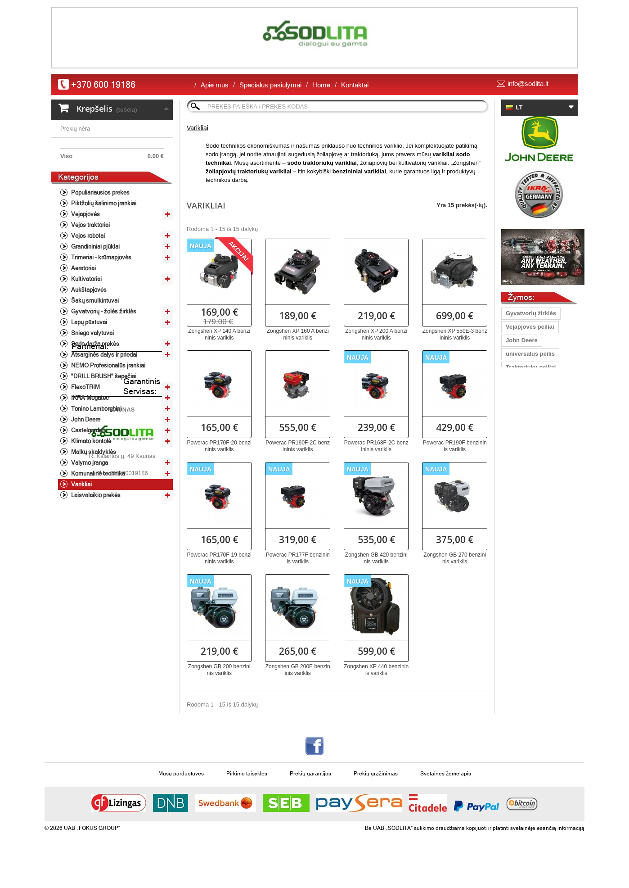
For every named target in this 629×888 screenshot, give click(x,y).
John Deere (85, 467)
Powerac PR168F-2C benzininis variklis (376, 446)
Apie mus (215, 85)
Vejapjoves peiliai (530, 326)
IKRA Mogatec (89, 446)
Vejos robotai (87, 284)
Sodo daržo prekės (94, 392)
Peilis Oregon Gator (533, 407)
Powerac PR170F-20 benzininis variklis (219, 446)
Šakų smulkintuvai (94, 348)
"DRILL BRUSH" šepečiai (103, 424)
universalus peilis (530, 353)
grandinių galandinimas (538, 542)
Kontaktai (354, 85)
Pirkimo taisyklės (246, 797)
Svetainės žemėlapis (445, 797)
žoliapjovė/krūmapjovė (537, 515)
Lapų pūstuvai (88, 370)
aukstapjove (522, 556)
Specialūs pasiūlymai (270, 85)
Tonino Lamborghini (95, 456)
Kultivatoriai (86, 327)
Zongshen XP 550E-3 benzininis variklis (454, 334)
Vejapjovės (85, 262)
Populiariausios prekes (100, 240)
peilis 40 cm (522, 421)
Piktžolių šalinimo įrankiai (103, 251)
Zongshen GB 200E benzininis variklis (297, 669)
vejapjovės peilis (529, 502)
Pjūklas (516, 475)
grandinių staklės (530, 380)
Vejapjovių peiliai (529, 448)
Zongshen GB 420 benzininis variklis (376, 558)
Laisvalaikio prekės (95, 543)
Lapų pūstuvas (526, 434)
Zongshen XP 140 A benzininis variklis (219, 334)
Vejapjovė (519, 529)
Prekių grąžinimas (376, 797)
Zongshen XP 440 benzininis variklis (376, 669)
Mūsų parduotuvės (181, 797)
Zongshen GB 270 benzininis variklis (454, 558)
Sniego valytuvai (92, 381)
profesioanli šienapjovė (538, 488)
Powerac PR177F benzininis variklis (298, 558)
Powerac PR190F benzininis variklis (455, 446)
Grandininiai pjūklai (95, 294)
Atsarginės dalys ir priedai (103, 402)
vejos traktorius (527, 461)
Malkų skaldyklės (93, 500)
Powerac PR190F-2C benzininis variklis (297, 446)
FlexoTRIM (85, 435)
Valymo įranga (89, 510)
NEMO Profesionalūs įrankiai (107, 413)
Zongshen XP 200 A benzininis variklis (376, 334)
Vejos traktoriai (90, 273)
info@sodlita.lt (528, 83)
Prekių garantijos (310, 797)
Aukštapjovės (88, 338)
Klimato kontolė (90, 489)
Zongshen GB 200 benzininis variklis (219, 669)
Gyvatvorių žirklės (531, 313)
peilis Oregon (524, 569)
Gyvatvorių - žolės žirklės (103, 359)
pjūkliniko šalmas (530, 394)
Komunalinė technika (97, 521)
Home (321, 85)
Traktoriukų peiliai (531, 367)
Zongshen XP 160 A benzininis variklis (298, 334)
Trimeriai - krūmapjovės (100, 305)
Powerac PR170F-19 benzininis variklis (219, 558)
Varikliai (81, 532)
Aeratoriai (83, 316)
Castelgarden (87, 478)
